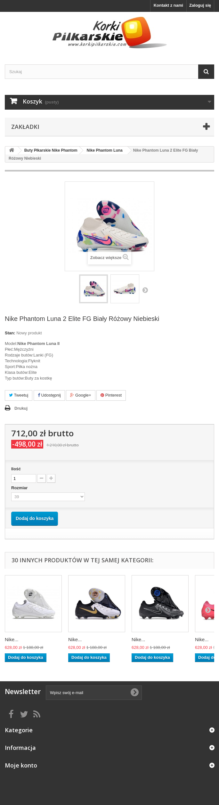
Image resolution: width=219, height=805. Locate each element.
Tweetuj (18, 395)
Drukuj (21, 408)
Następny (145, 290)
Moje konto (21, 765)
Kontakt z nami (168, 5)
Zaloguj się (200, 5)
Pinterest (111, 395)
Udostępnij (49, 395)
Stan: (10, 333)
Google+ (80, 395)
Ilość (16, 468)
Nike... (12, 639)
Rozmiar (20, 487)
